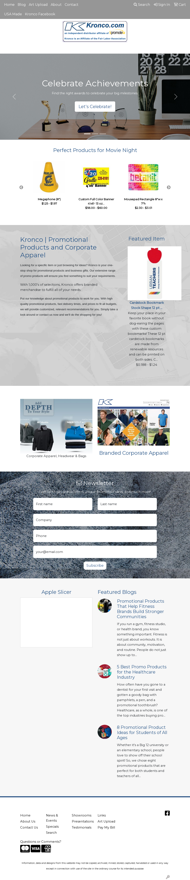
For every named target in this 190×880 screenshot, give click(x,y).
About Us (27, 821)
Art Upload (38, 5)
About (56, 5)
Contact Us (29, 827)
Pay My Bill (106, 827)
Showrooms (81, 815)
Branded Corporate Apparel (134, 453)
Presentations (82, 821)
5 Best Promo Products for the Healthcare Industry (142, 672)
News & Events (52, 818)
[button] (14, 97)
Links (102, 815)
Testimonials (81, 827)
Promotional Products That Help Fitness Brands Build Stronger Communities (140, 609)
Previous (21, 187)
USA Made (13, 14)
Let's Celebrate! (95, 106)
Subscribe (95, 565)
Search (142, 5)
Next (169, 187)
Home (9, 5)
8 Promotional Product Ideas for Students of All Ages (142, 732)
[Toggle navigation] (6, 49)
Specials (52, 827)
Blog (22, 5)
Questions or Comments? (40, 842)
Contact (71, 5)
